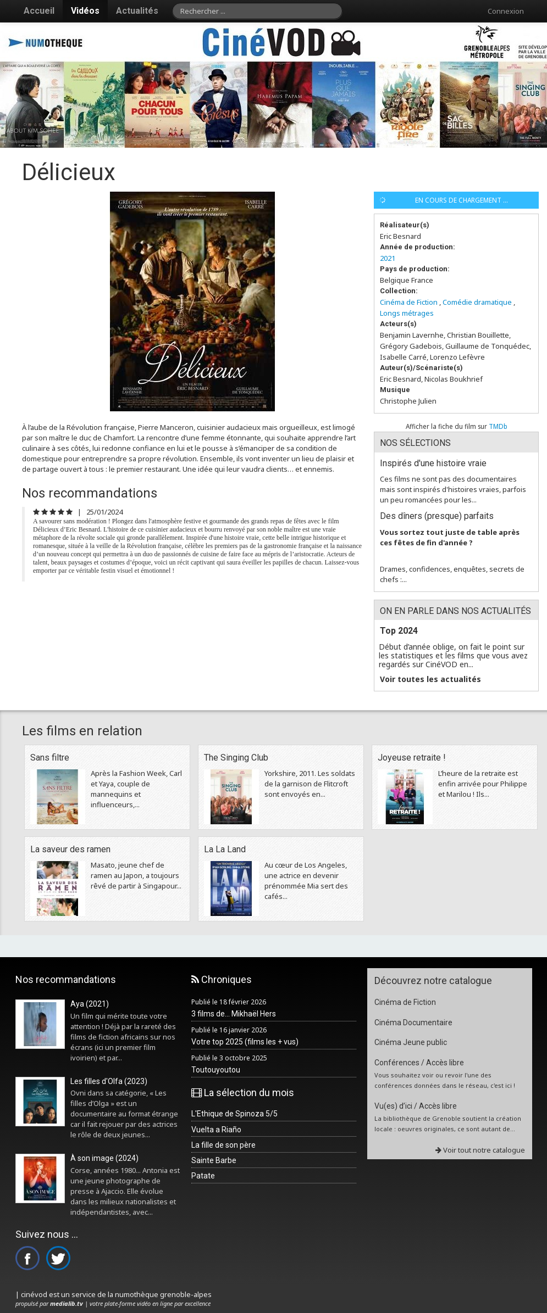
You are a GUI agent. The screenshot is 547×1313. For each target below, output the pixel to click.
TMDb (498, 426)
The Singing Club (236, 757)
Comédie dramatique (477, 302)
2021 (387, 258)
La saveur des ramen (70, 849)
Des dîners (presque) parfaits (437, 516)
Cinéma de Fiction (409, 302)
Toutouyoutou (215, 1069)
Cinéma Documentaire (413, 1022)
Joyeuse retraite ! (412, 757)
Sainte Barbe (213, 1160)
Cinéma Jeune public (410, 1042)
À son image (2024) (104, 1158)
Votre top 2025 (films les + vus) (245, 1041)
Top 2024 (399, 630)
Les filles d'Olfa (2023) (108, 1081)
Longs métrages (407, 313)
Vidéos (85, 10)
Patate (203, 1175)
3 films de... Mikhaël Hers (233, 1013)
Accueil (39, 10)
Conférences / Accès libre (419, 1062)
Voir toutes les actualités (430, 679)
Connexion (506, 11)
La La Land (225, 849)
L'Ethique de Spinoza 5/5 (234, 1113)
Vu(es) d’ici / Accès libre (415, 1106)
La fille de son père (223, 1145)
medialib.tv (66, 1303)
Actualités (137, 10)
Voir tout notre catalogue (480, 1150)
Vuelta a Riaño (216, 1129)
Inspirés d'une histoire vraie (433, 463)
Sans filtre (49, 757)
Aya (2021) (89, 1003)
